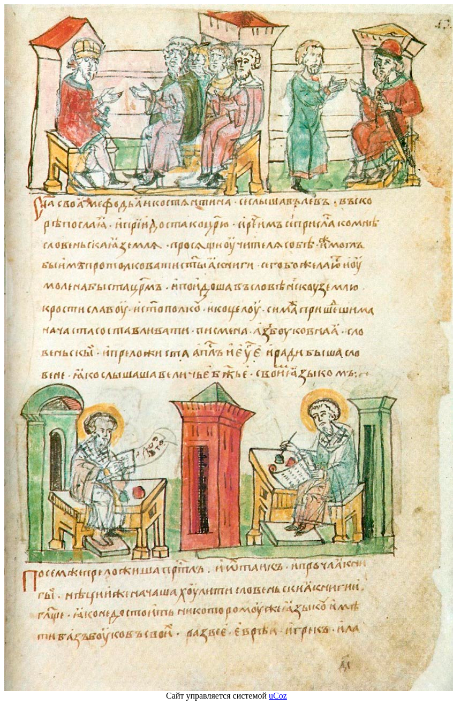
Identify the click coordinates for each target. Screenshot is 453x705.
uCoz (278, 695)
